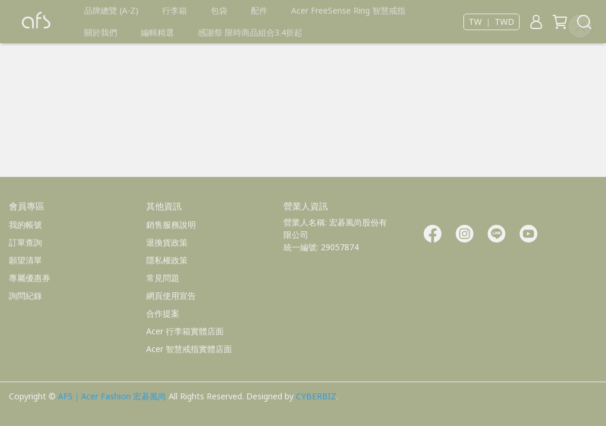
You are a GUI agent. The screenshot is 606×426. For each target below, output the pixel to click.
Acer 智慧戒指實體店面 (189, 348)
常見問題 (162, 277)
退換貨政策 (167, 242)
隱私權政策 (167, 260)
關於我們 (100, 32)
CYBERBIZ (316, 396)
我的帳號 (25, 224)
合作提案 (162, 313)
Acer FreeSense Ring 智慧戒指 (348, 10)
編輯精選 (157, 32)
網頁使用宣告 (171, 295)
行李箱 (174, 10)
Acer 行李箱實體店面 (185, 331)
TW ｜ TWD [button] (491, 22)
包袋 (219, 10)
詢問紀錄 (25, 295)
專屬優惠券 (29, 277)
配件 (259, 10)
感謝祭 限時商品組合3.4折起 (250, 32)
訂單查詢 (25, 242)
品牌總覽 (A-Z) (111, 10)
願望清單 (25, 260)
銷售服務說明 (171, 224)
